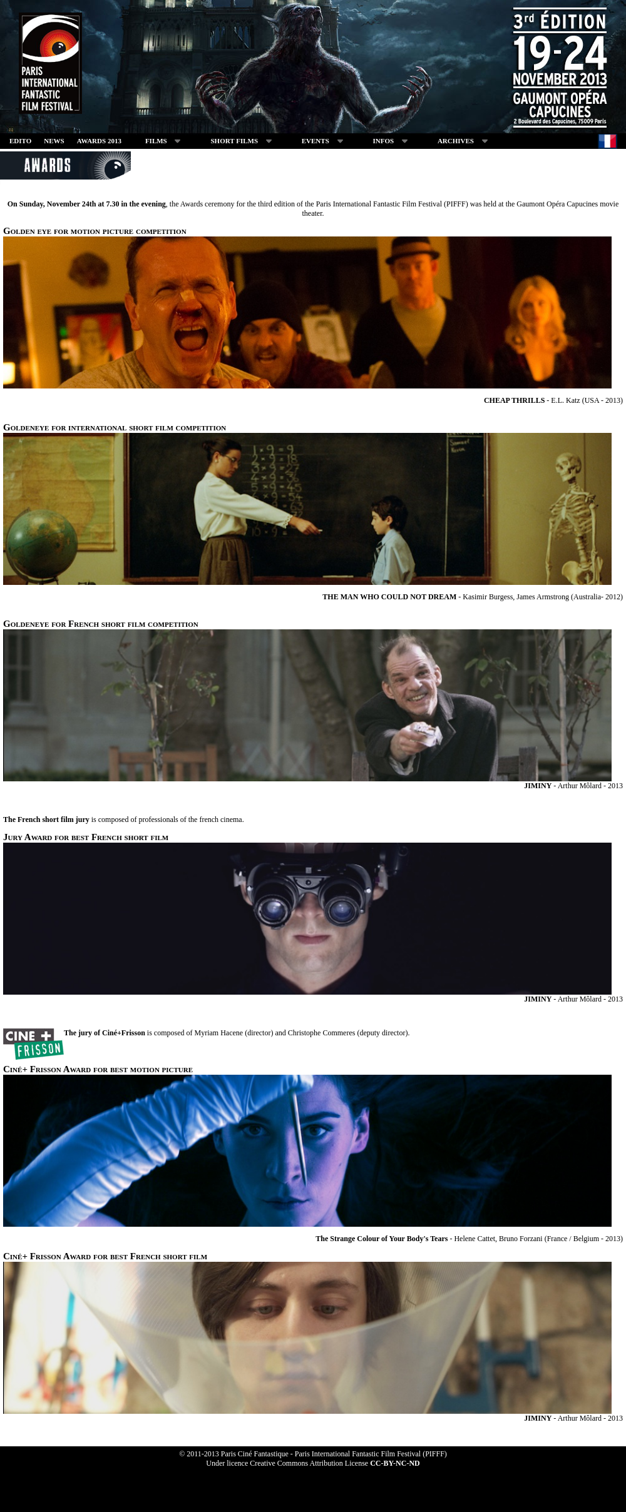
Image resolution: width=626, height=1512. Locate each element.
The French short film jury (46, 819)
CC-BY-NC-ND (395, 1463)
